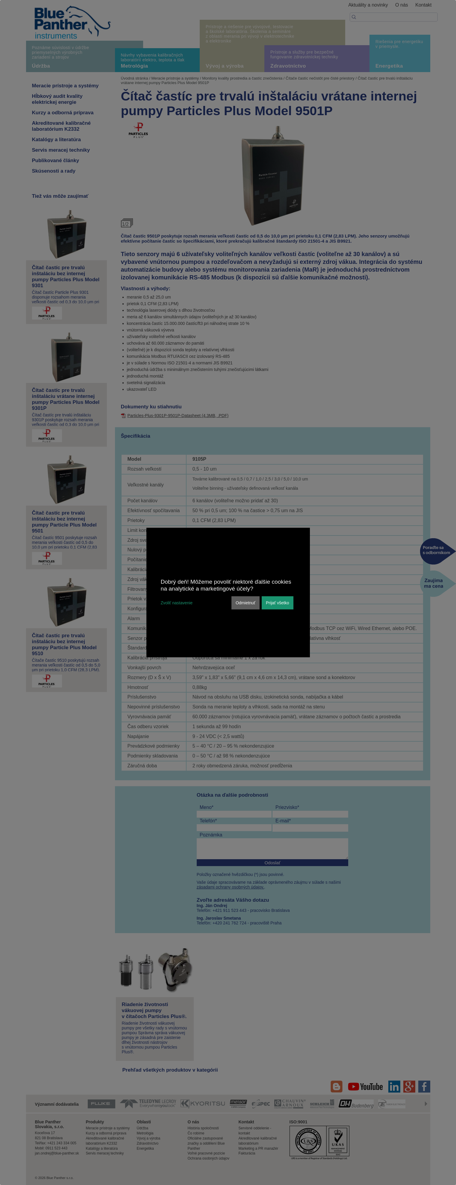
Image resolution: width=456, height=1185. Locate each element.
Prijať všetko (277, 602)
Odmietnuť (245, 602)
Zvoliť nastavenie (177, 602)
